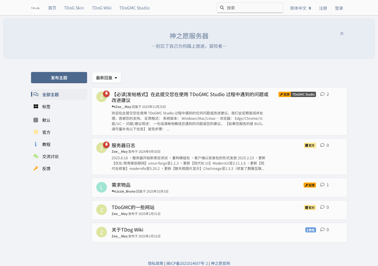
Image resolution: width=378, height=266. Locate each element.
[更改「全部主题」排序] (106, 77)
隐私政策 (155, 263)
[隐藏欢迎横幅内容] (341, 33)
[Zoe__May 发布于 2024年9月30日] (101, 147)
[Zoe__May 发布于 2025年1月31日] (101, 209)
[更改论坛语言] (300, 8)
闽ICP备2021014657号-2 (187, 263)
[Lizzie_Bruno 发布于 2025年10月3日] (101, 187)
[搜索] (250, 7)
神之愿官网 (220, 263)
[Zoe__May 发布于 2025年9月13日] (101, 96)
